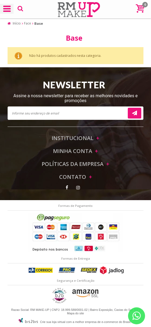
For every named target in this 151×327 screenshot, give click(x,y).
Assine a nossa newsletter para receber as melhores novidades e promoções (76, 98)
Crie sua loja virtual (52, 321)
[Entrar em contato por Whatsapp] (136, 315)
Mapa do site (75, 313)
